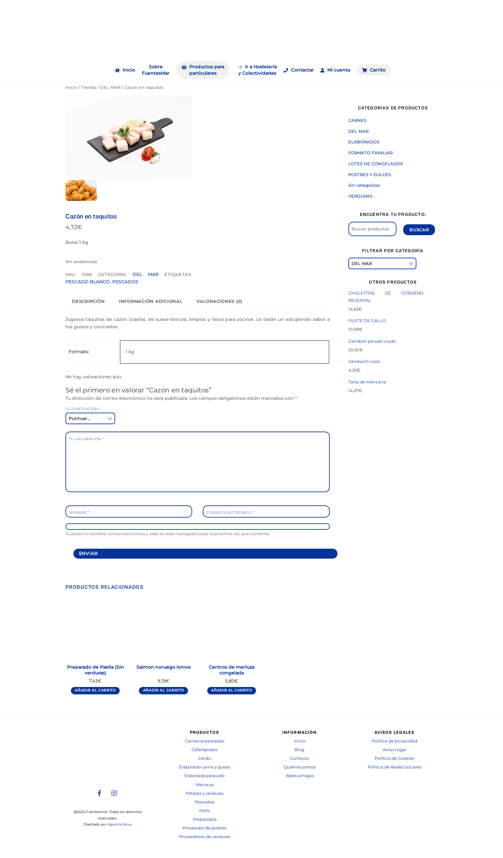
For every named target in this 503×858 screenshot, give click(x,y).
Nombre (79, 512)
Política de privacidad (394, 741)
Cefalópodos (204, 749)
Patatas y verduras (205, 793)
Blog (299, 749)
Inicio (125, 70)
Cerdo (204, 758)
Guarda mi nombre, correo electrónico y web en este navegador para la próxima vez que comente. (167, 533)
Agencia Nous (119, 824)
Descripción (88, 301)
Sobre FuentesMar (155, 70)
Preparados (205, 819)
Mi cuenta (335, 70)
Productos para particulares (203, 70)
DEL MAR (110, 87)
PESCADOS (125, 281)
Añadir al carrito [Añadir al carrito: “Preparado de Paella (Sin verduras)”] (95, 690)
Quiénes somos (300, 767)
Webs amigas (300, 775)
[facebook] (99, 792)
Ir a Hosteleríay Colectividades (257, 70)
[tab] (88, 301)
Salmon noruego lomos (163, 667)
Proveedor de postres (204, 828)
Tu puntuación (83, 409)
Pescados (204, 802)
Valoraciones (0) (219, 301)
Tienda (88, 87)
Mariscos (205, 784)
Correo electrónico (230, 512)
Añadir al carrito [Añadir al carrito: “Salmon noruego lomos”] (163, 690)
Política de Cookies (394, 758)
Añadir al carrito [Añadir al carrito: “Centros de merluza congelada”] (231, 690)
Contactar (299, 70)
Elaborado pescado (204, 775)
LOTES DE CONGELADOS (375, 163)
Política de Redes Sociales (395, 767)
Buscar (419, 229)
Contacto (299, 758)
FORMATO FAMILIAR (370, 152)
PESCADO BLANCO (87, 281)
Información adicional (151, 301)
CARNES (357, 120)
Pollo (204, 810)
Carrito (374, 70)
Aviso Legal (394, 749)
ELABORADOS (363, 141)
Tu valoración (86, 439)
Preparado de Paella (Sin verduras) (95, 670)
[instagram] (114, 792)
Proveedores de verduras (204, 836)
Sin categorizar (364, 185)
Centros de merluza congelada (231, 670)
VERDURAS (360, 196)
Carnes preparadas (204, 741)
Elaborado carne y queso (204, 767)
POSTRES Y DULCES (369, 174)
